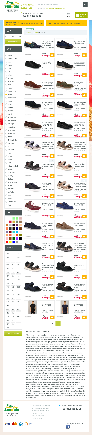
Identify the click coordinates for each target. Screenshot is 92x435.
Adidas (8, 55)
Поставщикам (75, 23)
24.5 (13, 269)
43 (18, 313)
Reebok (8, 156)
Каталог (35, 33)
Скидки (56, 23)
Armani (8, 65)
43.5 (7, 317)
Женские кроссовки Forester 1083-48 (47, 204)
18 (8, 254)
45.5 (13, 320)
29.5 (18, 280)
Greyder (8, 101)
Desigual (9, 88)
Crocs (8, 85)
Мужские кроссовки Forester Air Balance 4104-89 (80, 104)
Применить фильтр (13, 41)
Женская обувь (9, 23)
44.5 (18, 317)
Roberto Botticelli (11, 166)
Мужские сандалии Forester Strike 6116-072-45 (80, 285)
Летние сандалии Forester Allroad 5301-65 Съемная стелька (80, 245)
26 (13, 272)
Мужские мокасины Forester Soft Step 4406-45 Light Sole (47, 124)
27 (8, 276)
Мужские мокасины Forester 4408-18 (80, 224)
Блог (30, 8)
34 (18, 291)
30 (8, 283)
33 (8, 291)
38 (13, 302)
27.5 (13, 276)
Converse (9, 78)
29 (13, 280)
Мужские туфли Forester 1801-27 (46, 62)
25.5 (7, 272)
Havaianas (9, 107)
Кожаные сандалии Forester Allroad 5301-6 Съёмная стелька (48, 265)
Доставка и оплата (27, 5)
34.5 (7, 294)
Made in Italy (10, 133)
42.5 (13, 313)
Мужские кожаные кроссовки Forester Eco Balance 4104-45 (47, 83)
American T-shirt (11, 59)
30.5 (13, 283)
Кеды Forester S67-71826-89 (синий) (79, 42)
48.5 (7, 328)
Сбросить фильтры (13, 333)
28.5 (7, 280)
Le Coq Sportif (10, 120)
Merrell (8, 137)
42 (8, 313)
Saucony (9, 176)
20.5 (18, 257)
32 (13, 287)
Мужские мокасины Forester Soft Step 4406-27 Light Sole (80, 124)
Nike (7, 147)
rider (47, 9)
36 (8, 298)
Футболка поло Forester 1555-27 (46, 305)
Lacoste (8, 114)
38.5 (18, 302)
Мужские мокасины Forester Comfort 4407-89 (47, 104)
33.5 (13, 291)
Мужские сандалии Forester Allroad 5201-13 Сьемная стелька (80, 184)
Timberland (9, 189)
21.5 (13, 261)
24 (8, 269)
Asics (8, 68)
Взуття (69, 335)
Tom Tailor (9, 192)
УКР (68, 14)
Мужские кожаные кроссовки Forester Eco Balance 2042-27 (80, 63)
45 (8, 320)
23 (13, 265)
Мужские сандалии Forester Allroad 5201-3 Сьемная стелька (48, 164)
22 (18, 261)
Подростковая (25, 23)
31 (18, 283)
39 (8, 306)
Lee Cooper (9, 124)
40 (18, 306)
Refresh (8, 160)
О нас (83, 23)
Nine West (9, 150)
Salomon (9, 169)
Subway (8, 186)
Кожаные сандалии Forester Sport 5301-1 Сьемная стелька (80, 164)
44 (13, 317)
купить (51, 53)
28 (18, 276)
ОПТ (68, 23)
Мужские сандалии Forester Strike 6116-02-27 (80, 265)
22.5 (7, 265)
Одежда (42, 23)
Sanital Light (10, 173)
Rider (8, 163)
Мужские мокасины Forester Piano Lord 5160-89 (47, 225)
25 (18, 269)
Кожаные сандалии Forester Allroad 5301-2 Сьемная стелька (48, 144)
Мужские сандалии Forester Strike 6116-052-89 (48, 285)
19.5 (7, 257)
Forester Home (10, 98)
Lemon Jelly (10, 127)
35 (13, 294)
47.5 (13, 324)
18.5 (13, 254)
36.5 (13, 298)
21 (8, 261)
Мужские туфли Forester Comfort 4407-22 (79, 83)
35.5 (18, 294)
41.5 (18, 309)
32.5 (18, 287)
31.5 (7, 287)
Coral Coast (10, 81)
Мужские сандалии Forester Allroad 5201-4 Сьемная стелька (80, 144)
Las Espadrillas (11, 117)
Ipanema (9, 111)
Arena (8, 62)
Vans (8, 205)
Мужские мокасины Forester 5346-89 (80, 204)
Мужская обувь (16, 23)
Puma (8, 153)
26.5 (18, 272)
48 (18, 324)
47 (8, 324)
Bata (7, 72)
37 (18, 298)
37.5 (7, 302)
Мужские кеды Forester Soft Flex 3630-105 (47, 184)
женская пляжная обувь (57, 9)
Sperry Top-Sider (11, 182)
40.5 (7, 309)
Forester (9, 94)
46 (18, 320)
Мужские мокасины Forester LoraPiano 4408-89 (47, 245)
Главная (28, 33)
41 (13, 309)
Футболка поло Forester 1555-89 (78, 305)
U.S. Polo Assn (10, 202)
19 (18, 254)
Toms (8, 195)
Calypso (8, 75)
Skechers (9, 179)
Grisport (8, 104)
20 (13, 257)
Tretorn (8, 199)
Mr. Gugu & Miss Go (12, 140)
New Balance (10, 143)
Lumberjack (10, 130)
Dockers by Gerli (11, 91)
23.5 (18, 265)
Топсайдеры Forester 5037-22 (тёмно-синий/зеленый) (48, 43)
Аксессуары (35, 23)
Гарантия (24, 8)
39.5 (13, 306)
